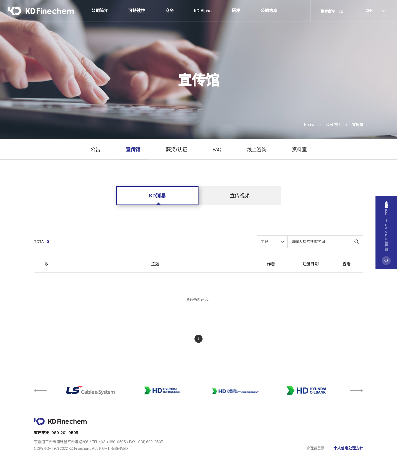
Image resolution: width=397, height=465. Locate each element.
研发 (236, 10)
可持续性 (136, 10)
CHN (375, 11)
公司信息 (269, 10)
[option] (90, 390)
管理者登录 (315, 448)
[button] (40, 390)
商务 (169, 10)
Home (309, 131)
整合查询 (332, 11)
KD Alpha (203, 10)
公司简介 (99, 10)
